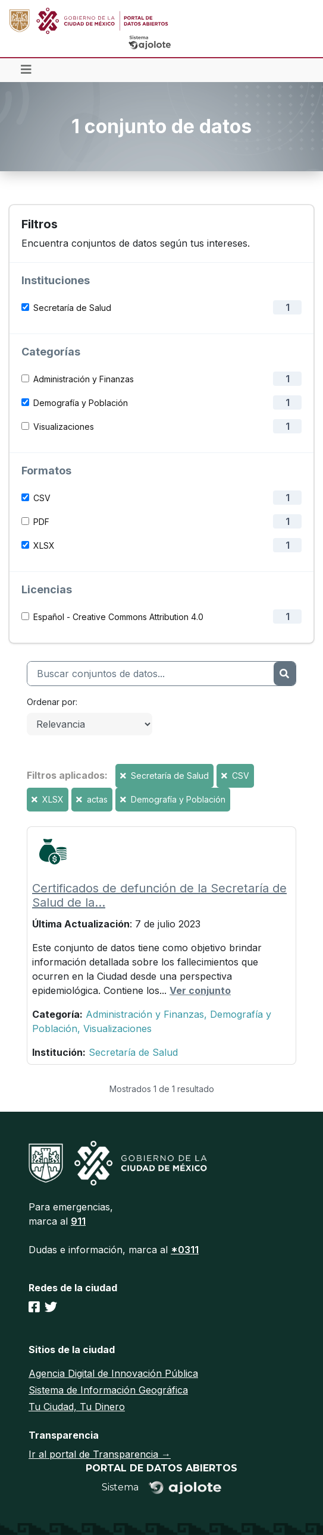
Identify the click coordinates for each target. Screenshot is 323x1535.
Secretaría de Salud (72, 308)
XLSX (44, 545)
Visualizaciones (63, 427)
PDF (41, 522)
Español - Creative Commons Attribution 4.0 (118, 617)
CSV (42, 498)
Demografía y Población (80, 403)
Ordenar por (51, 702)
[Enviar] (285, 673)
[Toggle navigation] (26, 70)
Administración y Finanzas (83, 379)
